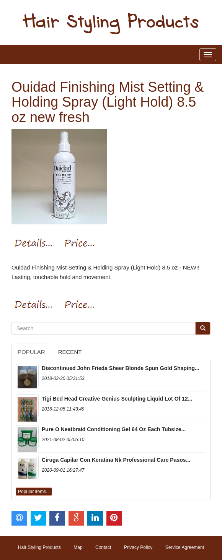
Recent (70, 352)
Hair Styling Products (39, 547)
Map (77, 547)
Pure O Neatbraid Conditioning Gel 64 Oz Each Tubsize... (114, 429)
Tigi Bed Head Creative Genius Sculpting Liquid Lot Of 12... (117, 399)
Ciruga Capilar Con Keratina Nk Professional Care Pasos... (116, 460)
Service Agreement (184, 547)
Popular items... (34, 491)
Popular (31, 352)
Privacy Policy (138, 547)
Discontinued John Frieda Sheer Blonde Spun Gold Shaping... (120, 368)
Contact (103, 547)
